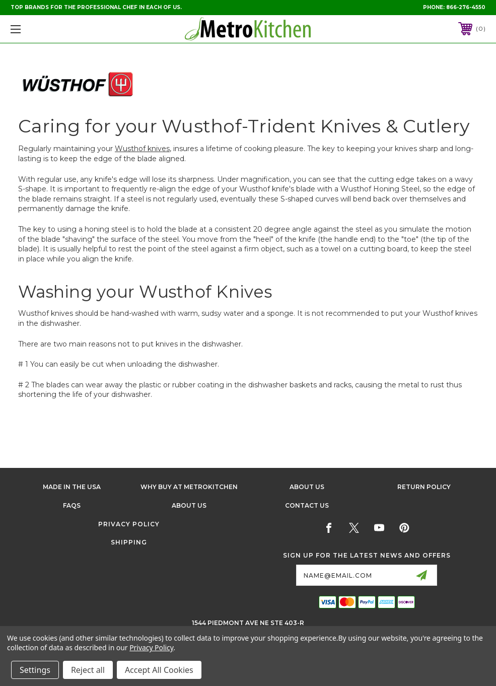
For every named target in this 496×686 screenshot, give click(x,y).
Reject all (88, 669)
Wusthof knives (142, 148)
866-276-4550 (465, 7)
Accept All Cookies (159, 669)
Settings (35, 669)
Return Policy (424, 487)
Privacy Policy (129, 524)
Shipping (129, 542)
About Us (307, 487)
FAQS (72, 505)
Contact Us (307, 505)
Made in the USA (72, 487)
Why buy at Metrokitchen (189, 487)
